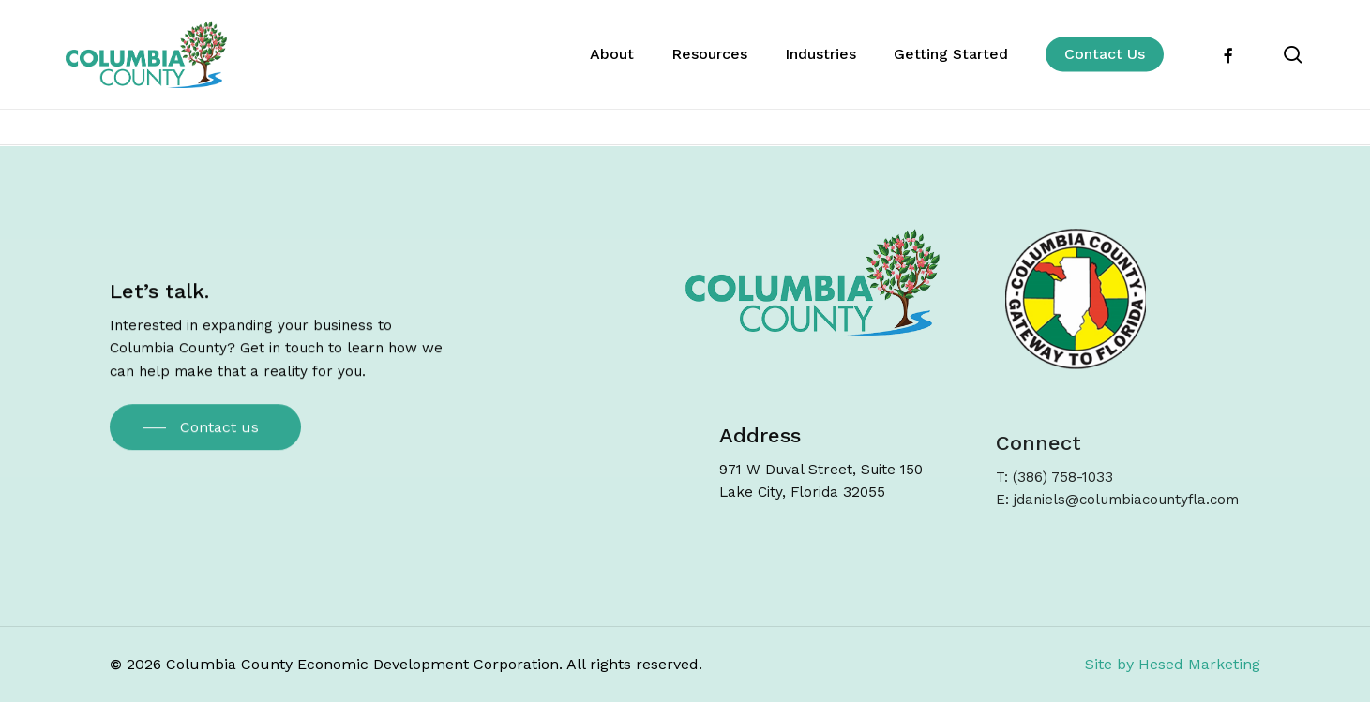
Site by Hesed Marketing (1172, 664)
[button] (205, 431)
